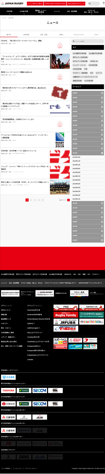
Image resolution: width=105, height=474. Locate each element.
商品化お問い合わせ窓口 (9, 342)
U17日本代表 (88, 81)
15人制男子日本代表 (79, 53)
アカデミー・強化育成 (80, 73)
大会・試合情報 (14, 283)
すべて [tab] (9, 34)
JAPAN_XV (94, 61)
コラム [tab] (96, 34)
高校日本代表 (77, 81)
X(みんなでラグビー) (34, 333)
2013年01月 (76, 199)
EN (104, 4)
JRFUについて (6, 310)
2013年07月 (76, 176)
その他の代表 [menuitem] (23, 11)
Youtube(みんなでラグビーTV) (37, 342)
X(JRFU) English (33, 328)
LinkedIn (30, 360)
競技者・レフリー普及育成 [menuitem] (41, 11)
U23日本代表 (93, 65)
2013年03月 (76, 191)
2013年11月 (76, 161)
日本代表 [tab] (26, 34)
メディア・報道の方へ (8, 337)
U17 (89, 274)
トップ (4, 18)
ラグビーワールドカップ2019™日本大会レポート (60, 283)
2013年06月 (76, 180)
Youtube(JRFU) (32, 337)
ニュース (4, 283)
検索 (90, 4)
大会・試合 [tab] (43, 34)
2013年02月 (76, 195)
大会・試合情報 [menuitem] (72, 11)
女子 (91, 73)
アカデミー (95, 274)
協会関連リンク (6, 319)
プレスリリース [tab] (79, 34)
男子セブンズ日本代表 (80, 57)
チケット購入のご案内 (34, 3)
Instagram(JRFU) (33, 346)
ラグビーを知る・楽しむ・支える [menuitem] (91, 11)
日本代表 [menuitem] (9, 11)
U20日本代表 (77, 69)
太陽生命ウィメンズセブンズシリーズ (85, 77)
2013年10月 (76, 165)
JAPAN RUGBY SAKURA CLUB (54, 3)
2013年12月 (76, 157)
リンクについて (17, 469)
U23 (74, 274)
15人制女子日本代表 (95, 53)
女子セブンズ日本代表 (80, 61)
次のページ (62, 200)
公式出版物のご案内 (7, 333)
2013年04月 (76, 187)
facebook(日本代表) (33, 315)
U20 (79, 274)
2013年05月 (76, 184)
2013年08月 (76, 172)
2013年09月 (76, 168)
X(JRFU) (30, 324)
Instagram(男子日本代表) (35, 351)
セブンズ (99, 73)
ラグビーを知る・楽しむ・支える (31, 283)
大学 (85, 69)
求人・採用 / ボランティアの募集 (11, 346)
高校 (84, 274)
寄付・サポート (6, 328)
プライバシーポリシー (31, 469)
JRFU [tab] (61, 34)
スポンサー (4, 324)
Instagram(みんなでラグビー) (37, 355)
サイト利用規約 (6, 469)
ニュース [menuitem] (57, 11)
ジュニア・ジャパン (79, 65)
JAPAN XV (67, 274)
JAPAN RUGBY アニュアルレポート (90, 283)
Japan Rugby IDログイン (75, 3)
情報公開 (4, 315)
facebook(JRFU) (32, 310)
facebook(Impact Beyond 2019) (37, 319)
